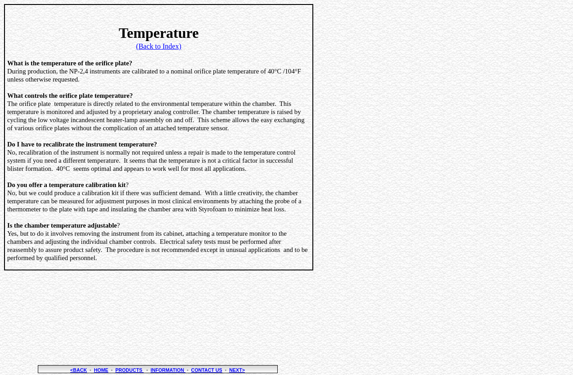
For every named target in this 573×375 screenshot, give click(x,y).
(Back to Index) (158, 46)
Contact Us (206, 370)
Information (168, 370)
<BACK (78, 370)
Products (129, 370)
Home (101, 370)
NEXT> (237, 370)
